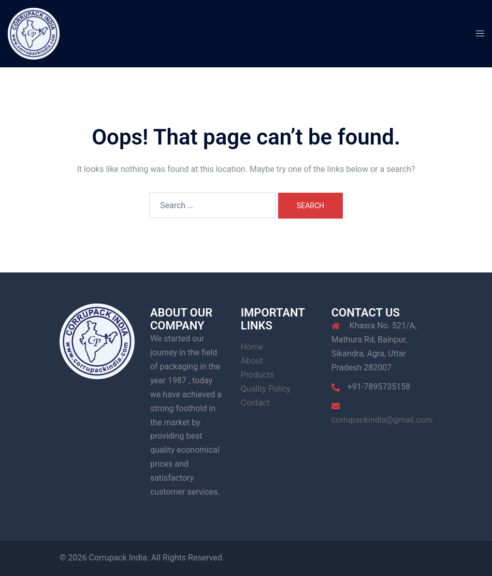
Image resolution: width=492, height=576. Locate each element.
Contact (255, 403)
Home (252, 347)
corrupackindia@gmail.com (381, 420)
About (252, 361)
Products (257, 375)
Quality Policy (266, 389)
